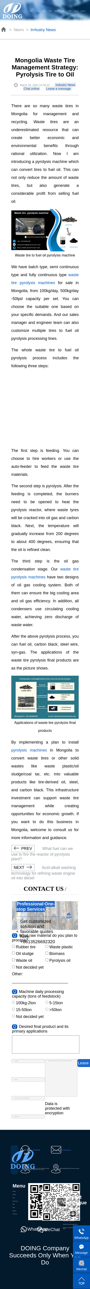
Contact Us (83, 10)
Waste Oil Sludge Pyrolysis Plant (69, 1217)
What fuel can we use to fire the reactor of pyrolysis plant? (42, 853)
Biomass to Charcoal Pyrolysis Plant (69, 1228)
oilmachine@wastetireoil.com (65, 1150)
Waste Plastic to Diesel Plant (69, 1221)
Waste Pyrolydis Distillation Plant (69, 1208)
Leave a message (58, 88)
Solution (44, 10)
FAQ (63, 10)
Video (50, 10)
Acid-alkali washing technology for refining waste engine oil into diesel (43, 872)
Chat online (31, 88)
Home (30, 10)
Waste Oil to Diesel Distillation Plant (70, 1224)
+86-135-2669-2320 (36, 1150)
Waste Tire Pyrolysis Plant (68, 1211)
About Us (76, 10)
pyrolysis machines (29, 750)
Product (37, 10)
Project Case (57, 10)
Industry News (65, 85)
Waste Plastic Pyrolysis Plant (69, 1214)
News (14, 1207)
